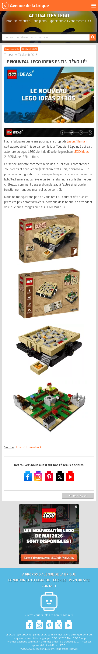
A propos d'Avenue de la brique (49, 574)
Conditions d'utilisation (29, 580)
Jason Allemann (77, 141)
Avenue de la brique (25, 5)
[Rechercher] (93, 37)
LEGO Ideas (81, 151)
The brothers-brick (29, 447)
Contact (49, 585)
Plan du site (79, 580)
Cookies (59, 580)
